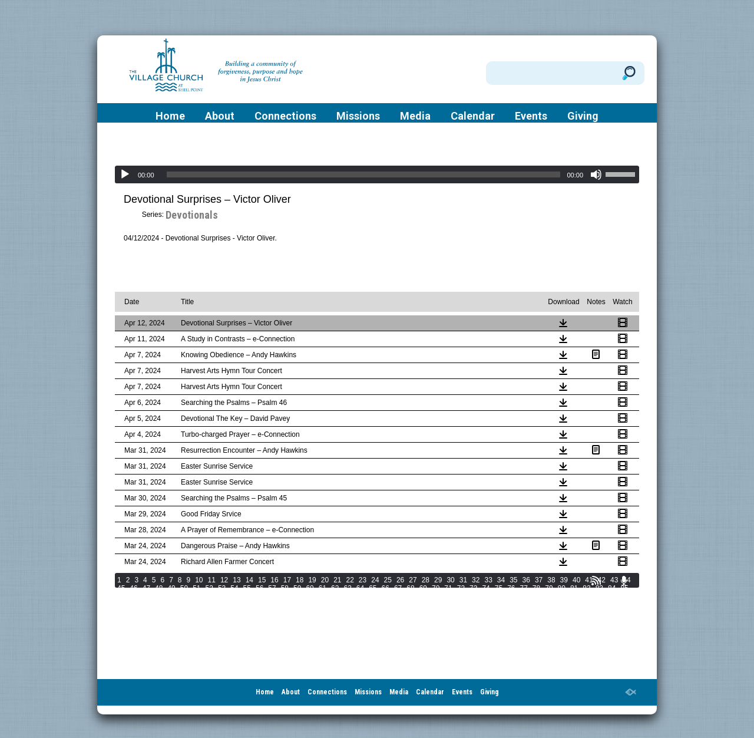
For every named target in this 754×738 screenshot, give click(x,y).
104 (365, 596)
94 (222, 596)
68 (410, 588)
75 (498, 588)
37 (539, 580)
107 (415, 596)
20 (325, 580)
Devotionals (192, 215)
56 (259, 588)
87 (133, 596)
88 (146, 596)
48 (159, 588)
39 (564, 580)
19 (312, 580)
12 (224, 580)
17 (287, 580)
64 (360, 588)
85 (624, 588)
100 (299, 596)
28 (425, 580)
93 (209, 596)
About (219, 116)
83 (599, 588)
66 (385, 588)
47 (146, 588)
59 (297, 588)
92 (196, 596)
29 (438, 580)
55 (247, 588)
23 (362, 580)
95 (234, 596)
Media (415, 116)
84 (612, 588)
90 (171, 596)
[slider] (364, 174)
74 (486, 588)
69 (423, 588)
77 (524, 588)
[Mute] (596, 174)
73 (473, 588)
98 (272, 596)
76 (511, 588)
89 (159, 596)
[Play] (125, 174)
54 (234, 588)
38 (551, 580)
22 (350, 580)
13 (236, 580)
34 (501, 580)
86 (121, 596)
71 (448, 588)
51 (196, 588)
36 (526, 580)
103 (349, 596)
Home (170, 116)
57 (272, 588)
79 (549, 588)
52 (209, 588)
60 (309, 588)
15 (262, 580)
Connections (285, 116)
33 (488, 580)
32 (475, 580)
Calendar (473, 116)
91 (184, 596)
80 (562, 588)
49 (171, 588)
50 (184, 588)
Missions (358, 116)
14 (249, 580)
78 (536, 588)
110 (464, 596)
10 (199, 580)
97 (259, 596)
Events (531, 116)
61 (322, 588)
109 (448, 596)
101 (316, 596)
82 (586, 588)
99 (285, 596)
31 (463, 580)
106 (398, 596)
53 (222, 588)
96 (247, 596)
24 (375, 580)
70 (435, 588)
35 (513, 580)
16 (274, 580)
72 (461, 588)
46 (133, 588)
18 (299, 580)
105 (382, 596)
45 (121, 588)
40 (576, 580)
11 (212, 580)
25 (388, 580)
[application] (377, 174)
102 (332, 596)
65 (372, 588)
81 (574, 588)
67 (398, 588)
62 (335, 588)
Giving (582, 116)
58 (285, 588)
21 (337, 580)
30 (450, 580)
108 (431, 596)
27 (412, 580)
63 (347, 588)
